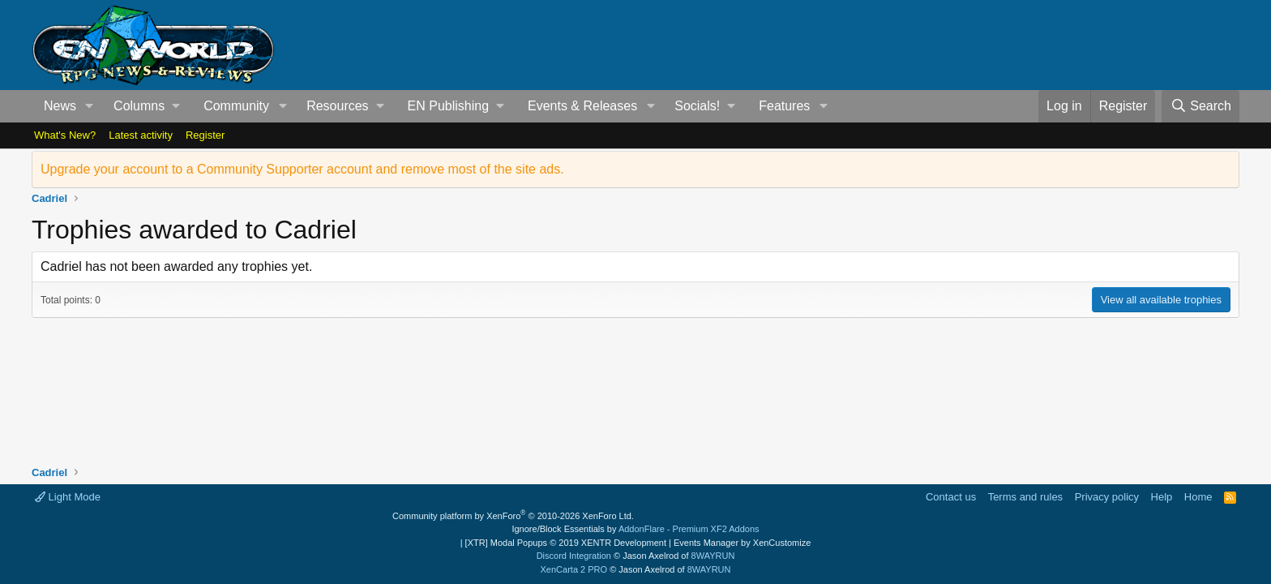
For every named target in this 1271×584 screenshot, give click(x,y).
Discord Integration (574, 555)
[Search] (1200, 106)
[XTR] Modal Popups (565, 543)
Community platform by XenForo (513, 516)
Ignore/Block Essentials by (635, 529)
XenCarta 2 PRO (574, 569)
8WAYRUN (713, 555)
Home (1198, 497)
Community (236, 106)
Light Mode (68, 497)
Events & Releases (582, 106)
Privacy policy (1107, 497)
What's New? (65, 135)
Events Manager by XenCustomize (742, 543)
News (60, 106)
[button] (89, 106)
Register (205, 135)
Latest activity (141, 135)
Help (1162, 497)
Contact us (951, 497)
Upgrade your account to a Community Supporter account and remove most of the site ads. (302, 169)
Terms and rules (1025, 497)
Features (784, 106)
